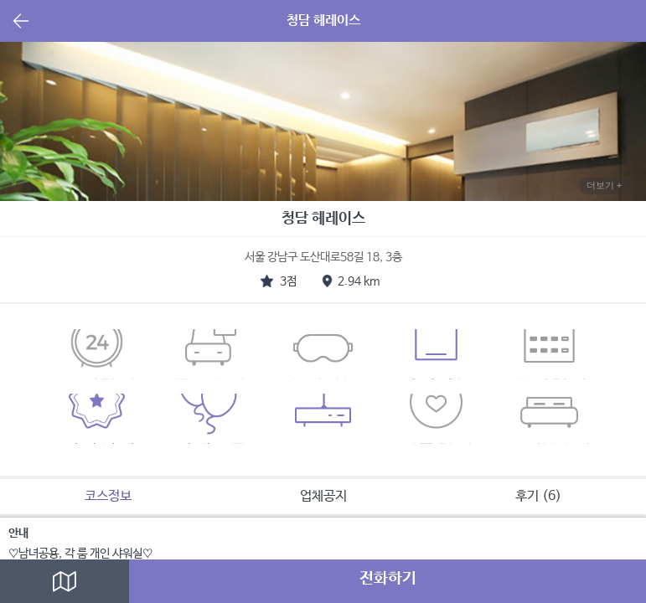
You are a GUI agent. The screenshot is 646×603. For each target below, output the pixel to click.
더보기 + (605, 185)
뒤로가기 (21, 23)
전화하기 (387, 579)
